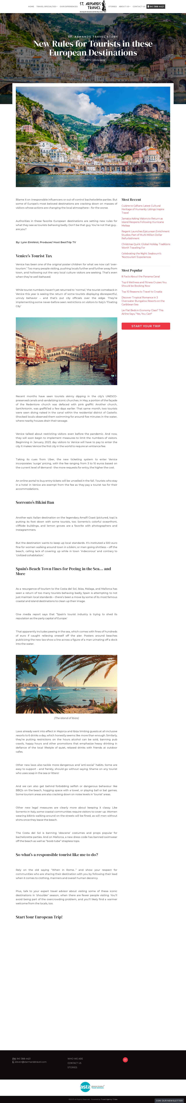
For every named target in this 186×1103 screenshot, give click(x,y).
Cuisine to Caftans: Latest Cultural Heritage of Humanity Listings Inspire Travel (143, 209)
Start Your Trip (146, 326)
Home (31, 6)
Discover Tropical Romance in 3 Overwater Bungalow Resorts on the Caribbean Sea (143, 301)
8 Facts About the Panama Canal (141, 276)
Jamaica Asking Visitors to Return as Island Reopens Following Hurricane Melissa (143, 222)
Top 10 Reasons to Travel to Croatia (142, 291)
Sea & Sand (98, 59)
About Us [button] (124, 6)
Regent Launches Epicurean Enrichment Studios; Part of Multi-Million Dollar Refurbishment (146, 235)
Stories (112, 6)
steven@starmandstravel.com (30, 1062)
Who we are (75, 1058)
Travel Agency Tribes (109, 1099)
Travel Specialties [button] (46, 6)
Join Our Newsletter (169, 1100)
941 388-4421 (156, 6)
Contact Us (139, 6)
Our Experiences (69, 6)
